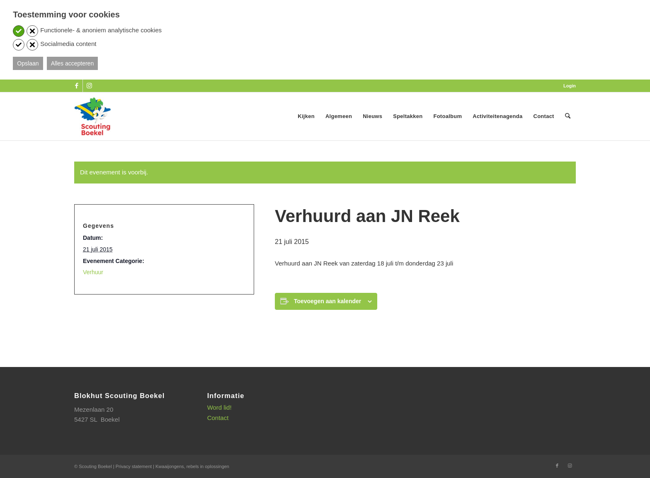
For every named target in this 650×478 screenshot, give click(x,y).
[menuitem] (567, 86)
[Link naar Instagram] (89, 86)
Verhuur (93, 272)
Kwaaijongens (169, 466)
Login (569, 85)
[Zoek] (568, 116)
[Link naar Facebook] (76, 86)
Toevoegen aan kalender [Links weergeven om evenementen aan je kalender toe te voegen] (327, 301)
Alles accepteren (72, 63)
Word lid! (219, 407)
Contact (218, 417)
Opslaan (28, 63)
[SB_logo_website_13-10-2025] (92, 116)
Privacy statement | (135, 466)
